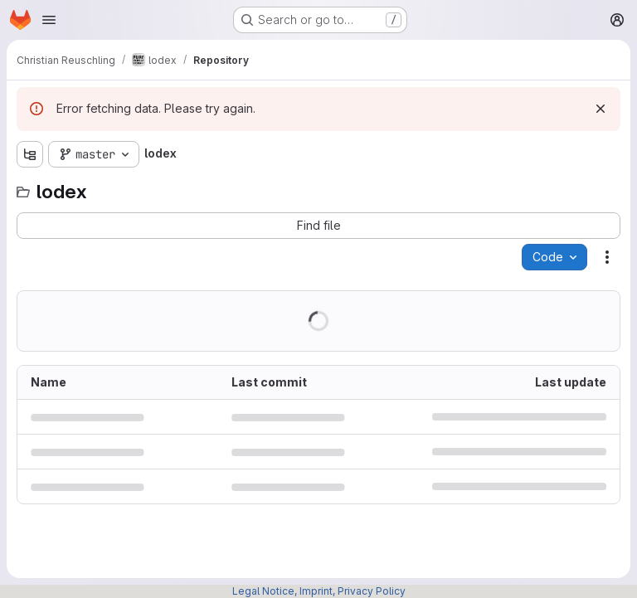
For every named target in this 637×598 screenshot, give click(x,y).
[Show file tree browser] (30, 154)
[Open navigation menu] (49, 20)
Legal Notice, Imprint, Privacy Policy (319, 591)
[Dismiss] (600, 109)
